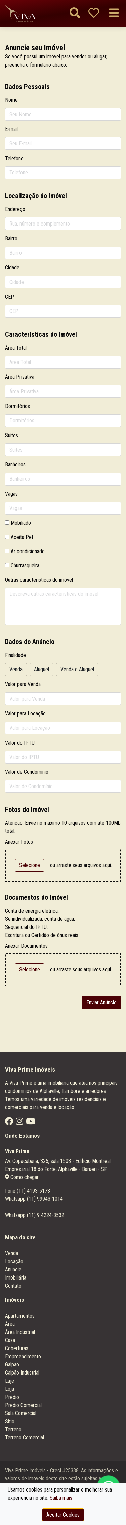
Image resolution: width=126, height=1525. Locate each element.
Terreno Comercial (24, 1437)
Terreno (13, 1429)
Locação (14, 1261)
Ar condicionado (28, 551)
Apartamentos (20, 1316)
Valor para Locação (25, 713)
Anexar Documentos (26, 946)
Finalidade (15, 655)
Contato (13, 1286)
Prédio (12, 1397)
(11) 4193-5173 (33, 1191)
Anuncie (13, 1269)
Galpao (12, 1364)
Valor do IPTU (20, 743)
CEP (9, 297)
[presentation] (41, 999)
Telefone (14, 158)
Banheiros (15, 464)
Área (10, 1324)
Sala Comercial (20, 1413)
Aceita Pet (22, 537)
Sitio (9, 1421)
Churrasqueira (25, 565)
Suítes (11, 435)
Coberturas (16, 1348)
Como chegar (22, 1177)
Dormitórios (17, 406)
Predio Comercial (23, 1405)
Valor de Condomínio (26, 772)
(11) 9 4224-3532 (45, 1215)
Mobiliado (21, 523)
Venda (11, 1253)
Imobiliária (15, 1277)
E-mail (11, 129)
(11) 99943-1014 (45, 1199)
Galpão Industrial (22, 1372)
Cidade (12, 267)
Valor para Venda (23, 684)
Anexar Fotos (19, 842)
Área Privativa (19, 377)
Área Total (16, 348)
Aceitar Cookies (63, 1514)
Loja (9, 1389)
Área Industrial (20, 1332)
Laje (9, 1381)
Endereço (15, 209)
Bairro (11, 238)
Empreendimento (23, 1356)
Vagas (11, 494)
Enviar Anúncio (101, 1002)
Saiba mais (61, 1498)
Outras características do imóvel (39, 580)
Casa (10, 1340)
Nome (11, 100)
